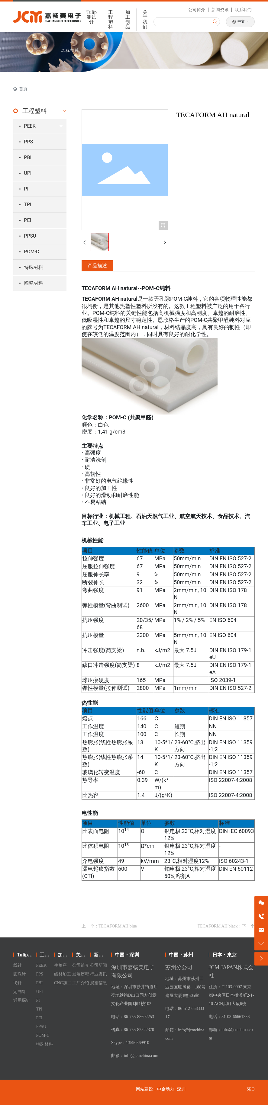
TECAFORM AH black (218, 926)
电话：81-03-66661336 (229, 1016)
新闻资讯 (219, 9)
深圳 (181, 1089)
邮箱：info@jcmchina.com (134, 1055)
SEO (250, 1089)
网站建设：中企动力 (155, 1089)
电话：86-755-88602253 (132, 1016)
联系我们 (243, 9)
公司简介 (196, 9)
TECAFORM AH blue (117, 926)
